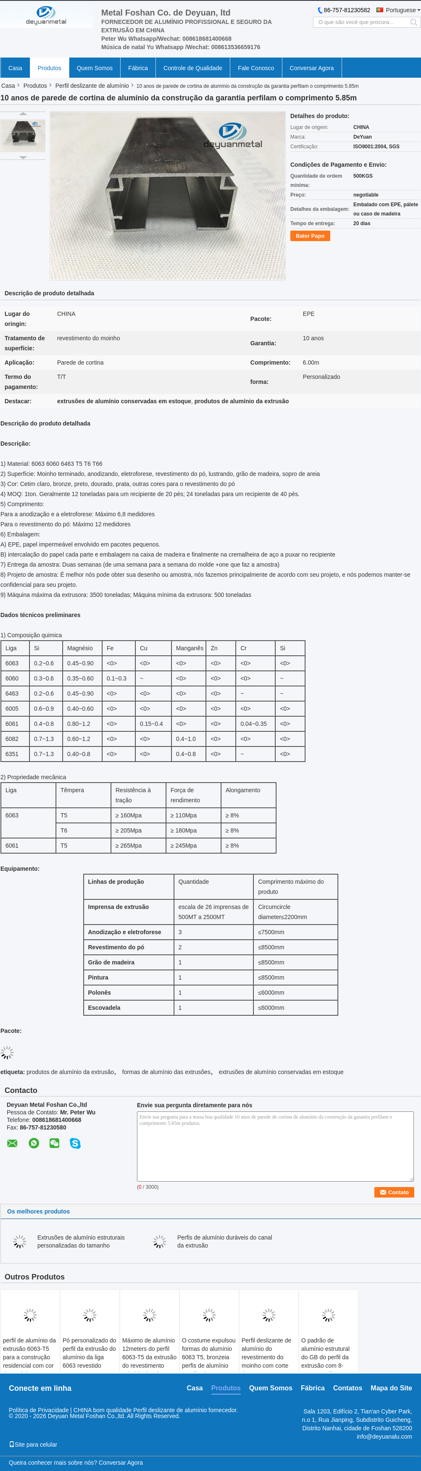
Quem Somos (95, 68)
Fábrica (138, 68)
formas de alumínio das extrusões (166, 1072)
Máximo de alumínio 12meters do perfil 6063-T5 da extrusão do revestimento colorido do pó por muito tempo (149, 1361)
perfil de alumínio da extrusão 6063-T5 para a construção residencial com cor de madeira (29, 1357)
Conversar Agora (312, 68)
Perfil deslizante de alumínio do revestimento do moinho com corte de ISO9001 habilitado (266, 1361)
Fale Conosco (256, 68)
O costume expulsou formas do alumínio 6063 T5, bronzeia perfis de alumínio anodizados (209, 1357)
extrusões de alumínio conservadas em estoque (281, 1072)
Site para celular (33, 1444)
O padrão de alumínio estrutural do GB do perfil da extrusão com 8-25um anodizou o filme (325, 1361)
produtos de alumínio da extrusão (70, 1072)
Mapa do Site (391, 1388)
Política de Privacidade (38, 1410)
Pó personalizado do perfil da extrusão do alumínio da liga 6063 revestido (89, 1353)
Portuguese (401, 10)
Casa (15, 68)
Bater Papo (310, 236)
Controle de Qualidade (192, 68)
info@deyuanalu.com (384, 1436)
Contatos (347, 1388)
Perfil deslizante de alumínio (92, 85)
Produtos (49, 68)
